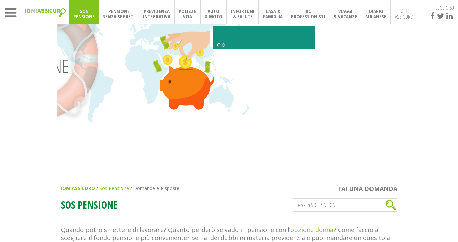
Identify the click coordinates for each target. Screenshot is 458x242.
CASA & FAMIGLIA (273, 14)
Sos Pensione (114, 188)
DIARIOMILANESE (375, 14)
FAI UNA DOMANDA (367, 188)
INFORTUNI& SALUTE (242, 14)
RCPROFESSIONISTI (308, 14)
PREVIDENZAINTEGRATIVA (156, 14)
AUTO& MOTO (213, 14)
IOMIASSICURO (78, 188)
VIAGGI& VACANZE (345, 14)
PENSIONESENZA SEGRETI (119, 14)
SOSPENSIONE (84, 14)
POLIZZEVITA (187, 14)
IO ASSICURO (404, 13)
